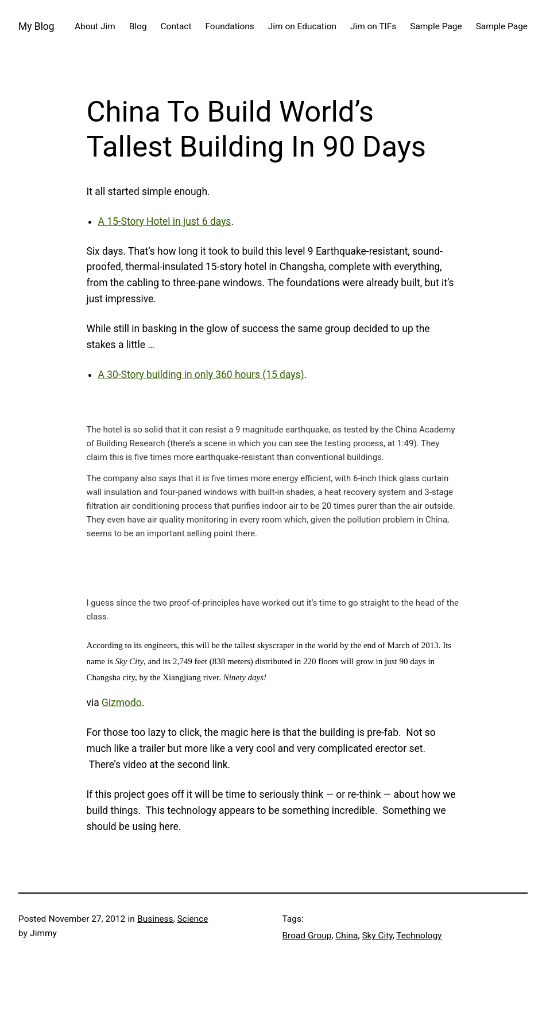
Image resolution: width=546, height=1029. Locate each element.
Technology (419, 935)
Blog (138, 26)
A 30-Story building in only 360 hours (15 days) (201, 374)
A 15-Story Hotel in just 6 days (164, 221)
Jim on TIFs (373, 26)
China (346, 935)
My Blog (36, 26)
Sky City (377, 935)
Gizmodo (122, 702)
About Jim (95, 26)
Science (192, 919)
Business (155, 919)
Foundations (229, 26)
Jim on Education (302, 26)
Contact (176, 26)
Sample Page (436, 26)
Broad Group (307, 935)
